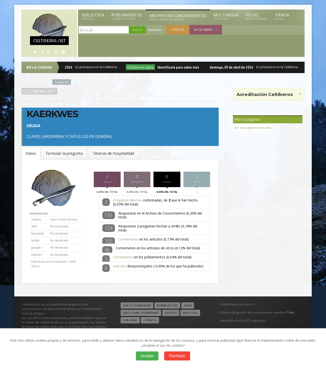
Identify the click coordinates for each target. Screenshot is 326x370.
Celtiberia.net (39, 91)
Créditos (171, 314)
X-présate (177, 30)
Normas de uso (167, 307)
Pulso (257, 16)
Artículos (119, 267)
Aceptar (147, 356)
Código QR (62, 82)
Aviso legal (190, 314)
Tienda (282, 16)
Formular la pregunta (64, 153)
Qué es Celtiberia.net (137, 307)
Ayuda (188, 307)
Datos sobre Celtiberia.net (141, 314)
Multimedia (225, 16)
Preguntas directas (127, 201)
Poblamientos (126, 16)
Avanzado (155, 30)
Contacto (150, 321)
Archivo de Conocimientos (177, 17)
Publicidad (130, 321)
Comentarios (128, 240)
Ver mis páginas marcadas (252, 128)
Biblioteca (93, 16)
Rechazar (177, 356)
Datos (31, 153)
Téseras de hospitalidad (113, 153)
